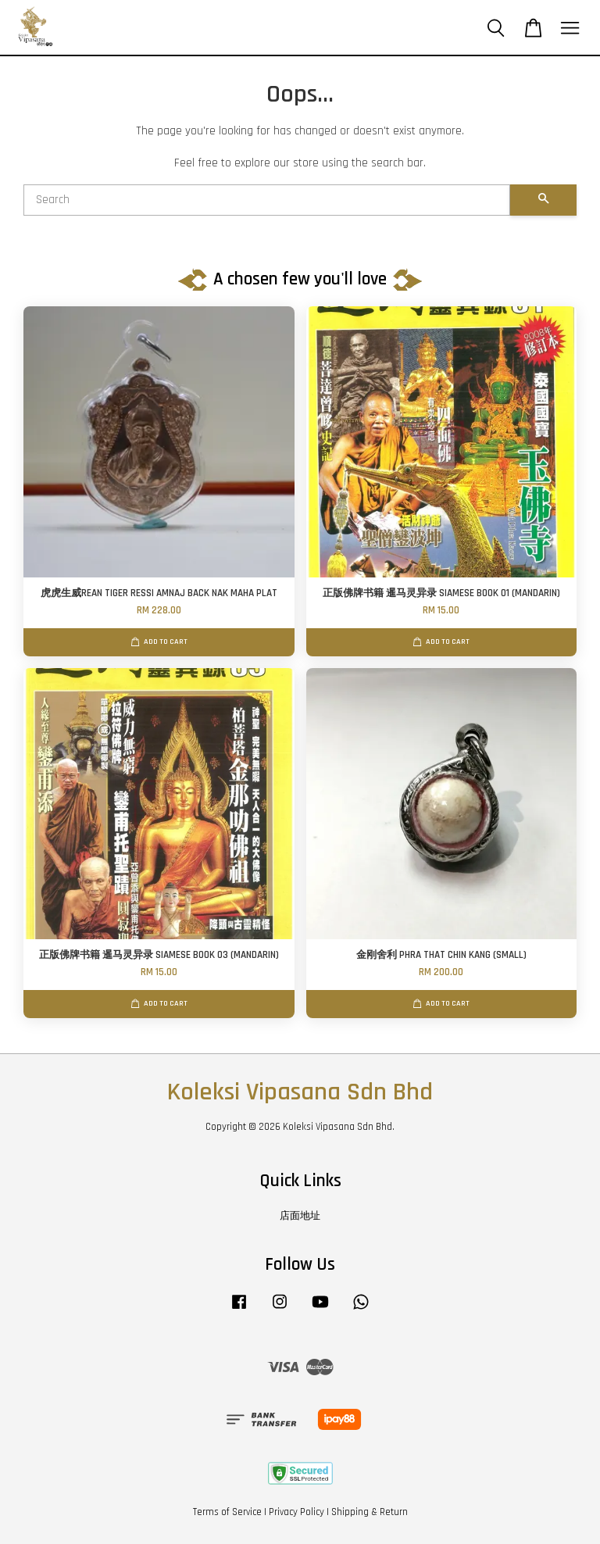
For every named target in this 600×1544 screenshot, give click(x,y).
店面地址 (300, 1216)
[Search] (266, 200)
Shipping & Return (369, 1512)
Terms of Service (227, 1512)
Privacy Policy (296, 1512)
